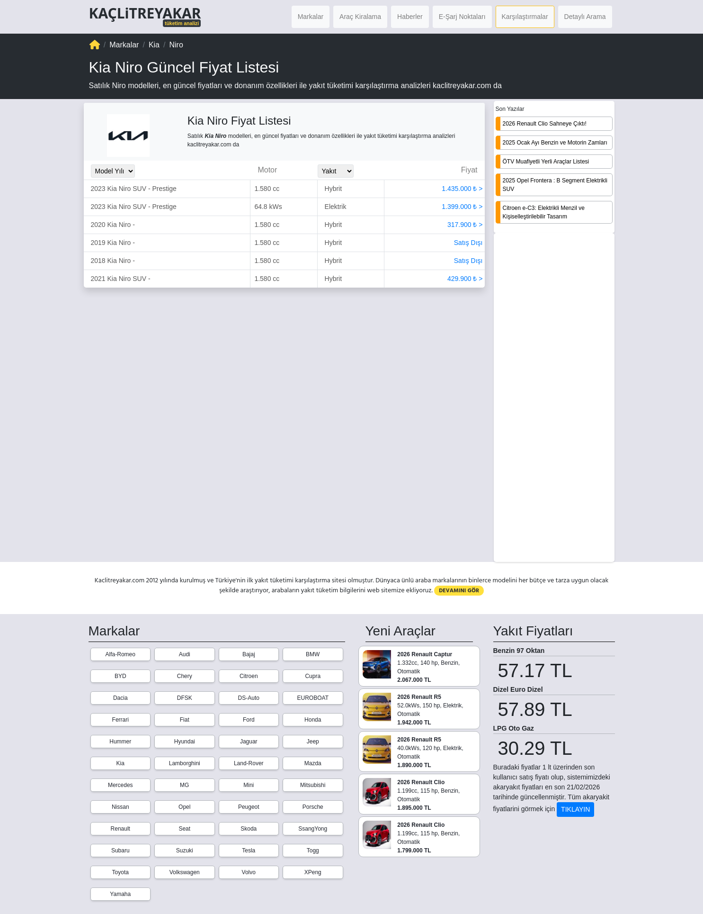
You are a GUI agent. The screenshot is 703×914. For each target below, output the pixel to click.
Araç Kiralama (360, 16)
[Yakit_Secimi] (336, 171)
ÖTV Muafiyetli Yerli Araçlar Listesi (546, 161)
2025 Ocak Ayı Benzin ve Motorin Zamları (555, 142)
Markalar (310, 16)
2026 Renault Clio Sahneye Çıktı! (545, 123)
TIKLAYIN (575, 809)
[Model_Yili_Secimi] (113, 171)
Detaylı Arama (585, 16)
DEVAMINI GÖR (459, 590)
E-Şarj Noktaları (462, 16)
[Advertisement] (554, 398)
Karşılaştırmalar (525, 16)
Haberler (410, 16)
